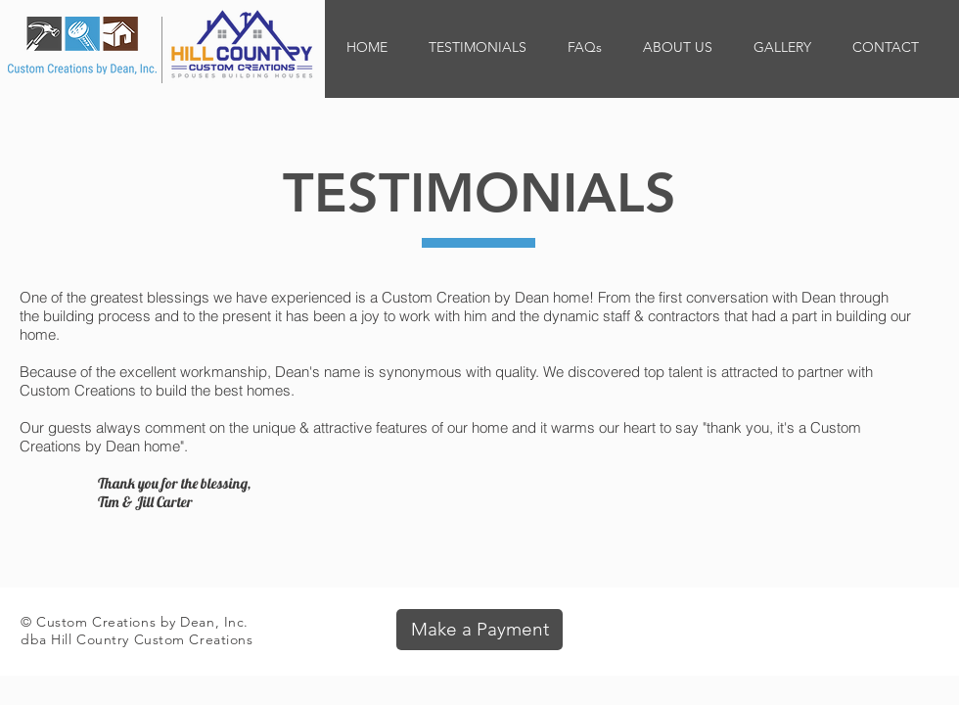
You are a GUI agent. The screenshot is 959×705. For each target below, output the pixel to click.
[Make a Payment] (479, 629)
